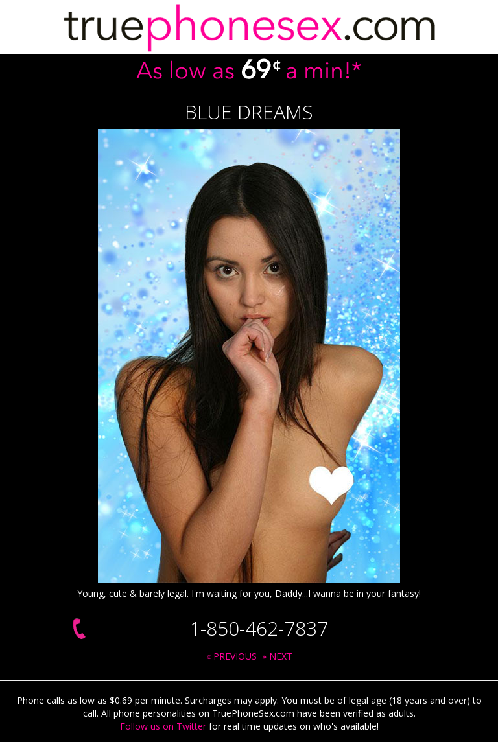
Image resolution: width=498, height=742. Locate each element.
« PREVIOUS (231, 656)
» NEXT (277, 656)
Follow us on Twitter (163, 726)
